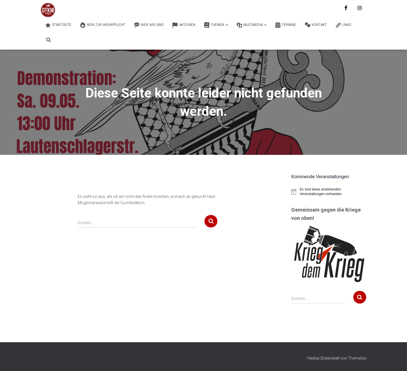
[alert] (328, 191)
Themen (216, 25)
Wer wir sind (149, 25)
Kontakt (316, 25)
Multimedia (251, 25)
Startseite (58, 25)
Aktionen (183, 25)
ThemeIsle (357, 358)
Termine (285, 25)
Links (343, 25)
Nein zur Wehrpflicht (102, 25)
